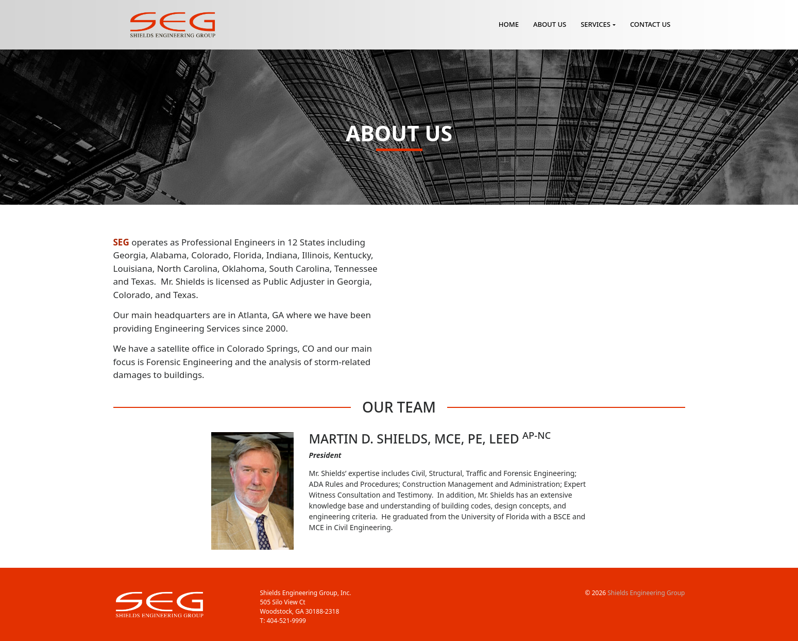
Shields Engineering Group (646, 592)
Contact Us (650, 24)
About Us (549, 24)
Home (509, 24)
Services (595, 24)
